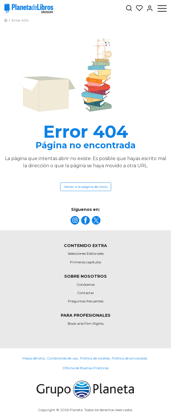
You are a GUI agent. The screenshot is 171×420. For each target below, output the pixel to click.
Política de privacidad (129, 358)
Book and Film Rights (86, 323)
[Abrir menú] (162, 8)
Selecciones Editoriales (86, 253)
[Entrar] (148, 8)
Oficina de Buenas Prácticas (85, 368)
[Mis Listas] (137, 8)
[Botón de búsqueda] (129, 8)
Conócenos (86, 284)
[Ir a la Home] (5, 20)
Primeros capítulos (85, 262)
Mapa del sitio (33, 358)
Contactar (85, 293)
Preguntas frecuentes (85, 301)
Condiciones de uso (62, 358)
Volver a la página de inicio (85, 186)
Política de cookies (95, 358)
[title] (75, 220)
